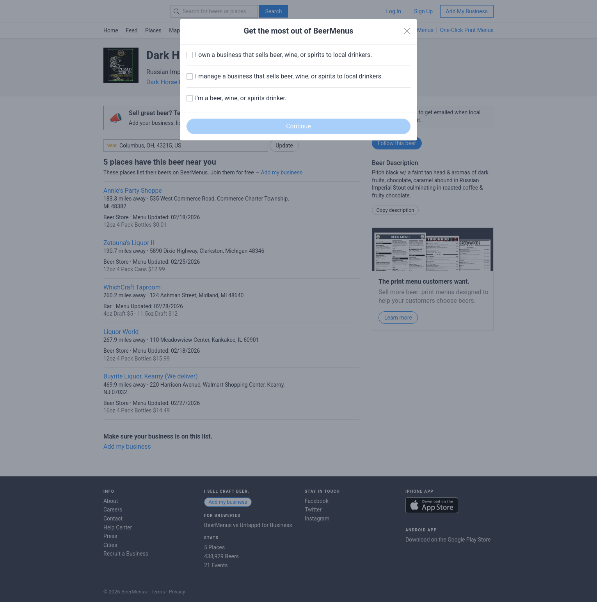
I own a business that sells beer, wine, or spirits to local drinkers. (283, 55)
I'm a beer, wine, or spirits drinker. (240, 98)
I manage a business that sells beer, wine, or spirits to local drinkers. (289, 76)
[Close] (406, 31)
